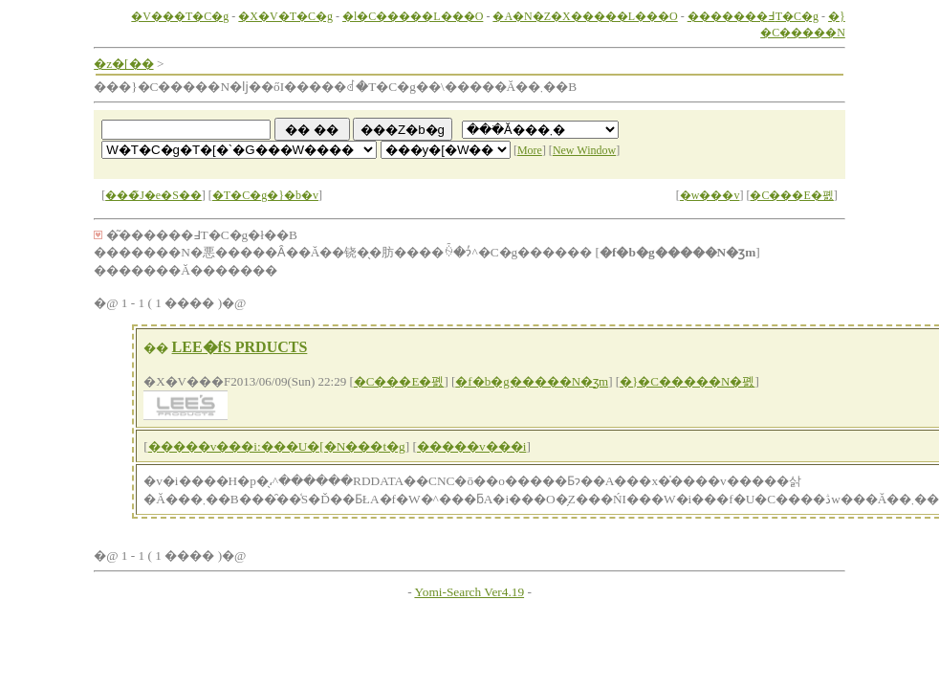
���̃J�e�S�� (153, 195)
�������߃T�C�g (753, 16)
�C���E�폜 (791, 195)
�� (155, 348)
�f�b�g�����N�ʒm (531, 381)
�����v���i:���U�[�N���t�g (276, 446)
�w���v (710, 195)
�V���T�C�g (180, 16)
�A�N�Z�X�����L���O (584, 16)
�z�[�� (123, 63)
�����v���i (471, 446)
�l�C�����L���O (412, 16)
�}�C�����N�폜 (687, 381)
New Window (584, 150)
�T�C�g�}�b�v (265, 195)
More (529, 150)
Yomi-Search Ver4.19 (469, 592)
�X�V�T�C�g (285, 16)
